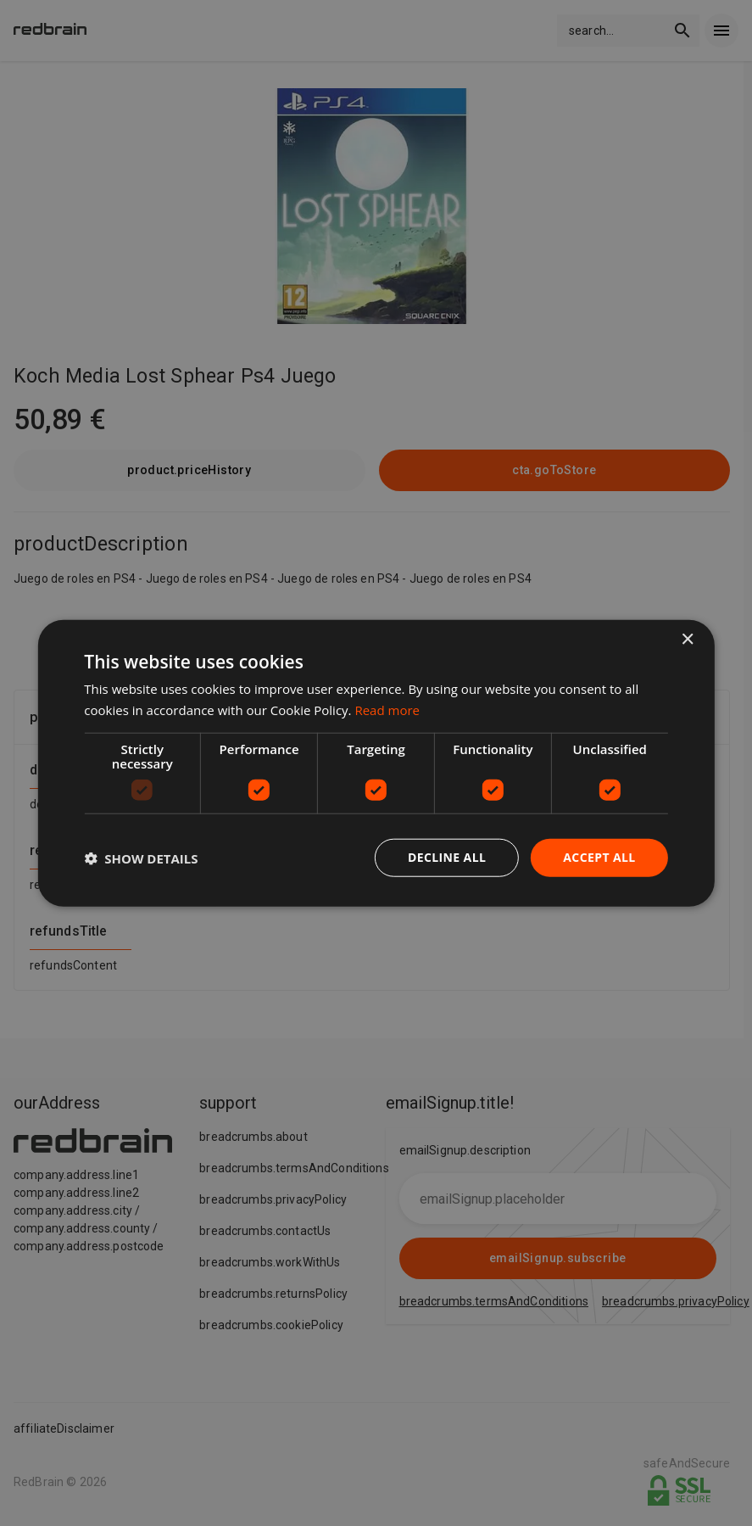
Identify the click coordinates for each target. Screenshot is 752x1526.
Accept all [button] (599, 857)
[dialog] (375, 763)
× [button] (687, 639)
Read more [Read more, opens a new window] (387, 709)
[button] (141, 857)
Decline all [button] (447, 857)
